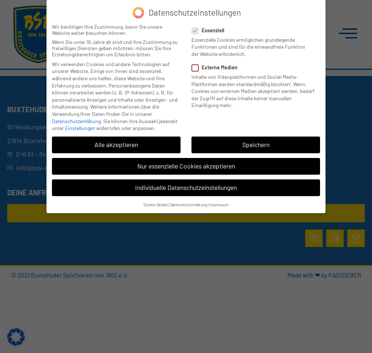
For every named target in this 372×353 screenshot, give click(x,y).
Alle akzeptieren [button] (116, 145)
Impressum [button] (219, 204)
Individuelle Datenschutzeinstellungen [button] (186, 187)
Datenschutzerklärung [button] (188, 204)
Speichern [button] (256, 145)
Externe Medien (216, 67)
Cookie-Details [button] (155, 204)
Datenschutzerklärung (76, 121)
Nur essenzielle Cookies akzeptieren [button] (186, 166)
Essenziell (210, 30)
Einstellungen (80, 128)
